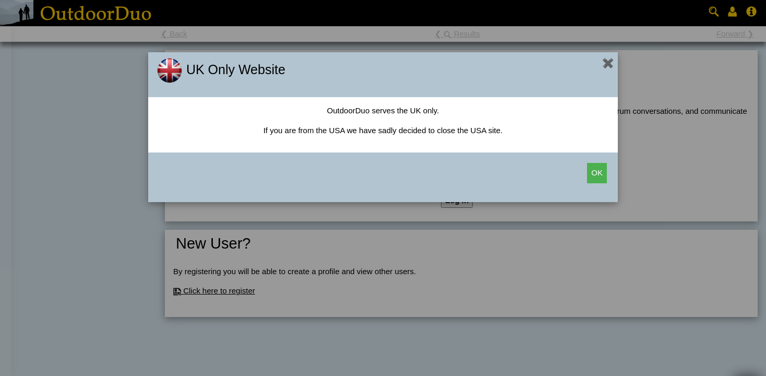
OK (597, 172)
